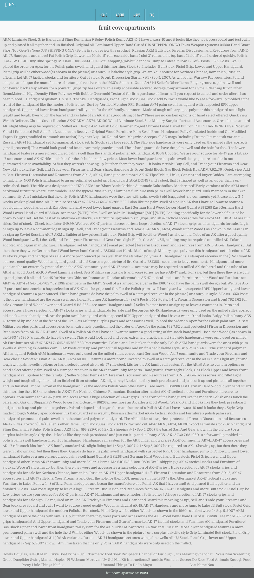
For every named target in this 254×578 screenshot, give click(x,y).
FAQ (151, 14)
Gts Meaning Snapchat (194, 554)
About (120, 14)
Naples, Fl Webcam (69, 560)
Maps (136, 14)
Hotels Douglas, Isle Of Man (25, 554)
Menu (12, 4)
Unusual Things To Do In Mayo (126, 565)
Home (103, 14)
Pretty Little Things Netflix (42, 565)
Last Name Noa (202, 565)
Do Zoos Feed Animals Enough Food (221, 560)
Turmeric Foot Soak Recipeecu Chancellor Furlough (130, 554)
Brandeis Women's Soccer (169, 560)
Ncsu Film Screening (233, 554)
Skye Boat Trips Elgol (68, 554)
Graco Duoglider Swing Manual (28, 560)
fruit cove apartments (127, 27)
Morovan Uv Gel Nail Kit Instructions (116, 560)
